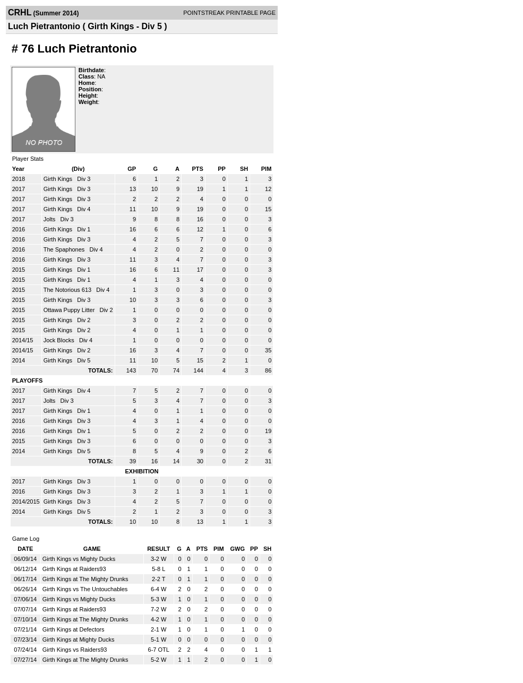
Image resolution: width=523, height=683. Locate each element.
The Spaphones (65, 249)
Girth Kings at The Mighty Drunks (85, 579)
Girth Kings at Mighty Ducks (78, 639)
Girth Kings (59, 179)
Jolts (50, 219)
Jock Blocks (60, 340)
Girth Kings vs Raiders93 (74, 649)
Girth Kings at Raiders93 (74, 569)
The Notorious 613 (68, 290)
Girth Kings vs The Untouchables (85, 589)
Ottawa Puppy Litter (70, 310)
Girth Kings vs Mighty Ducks (79, 559)
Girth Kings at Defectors (73, 629)
